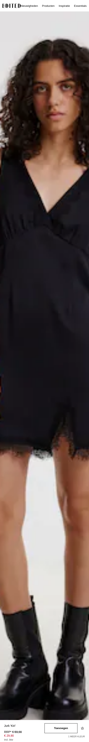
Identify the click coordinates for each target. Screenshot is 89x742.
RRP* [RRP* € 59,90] (13, 731)
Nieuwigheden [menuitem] (29, 6)
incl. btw (8, 739)
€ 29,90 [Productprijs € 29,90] (9, 735)
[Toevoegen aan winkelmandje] (60, 728)
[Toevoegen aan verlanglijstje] (83, 728)
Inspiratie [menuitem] (64, 6)
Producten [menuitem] (48, 6)
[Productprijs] (24, 736)
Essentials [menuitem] (80, 6)
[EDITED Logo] (11, 6)
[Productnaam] (24, 726)
